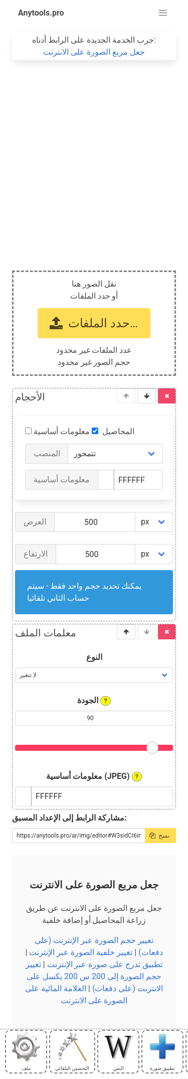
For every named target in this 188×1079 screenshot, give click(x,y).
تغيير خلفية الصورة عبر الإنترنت (80, 952)
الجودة (93, 701)
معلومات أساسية (66, 431)
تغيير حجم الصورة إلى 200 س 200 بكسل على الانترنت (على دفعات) (94, 976)
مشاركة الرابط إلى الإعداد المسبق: (69, 818)
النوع (94, 657)
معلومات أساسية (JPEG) (94, 776)
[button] (163, 13)
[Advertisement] (94, 159)
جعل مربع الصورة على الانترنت (94, 52)
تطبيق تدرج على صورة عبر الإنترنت (105, 964)
